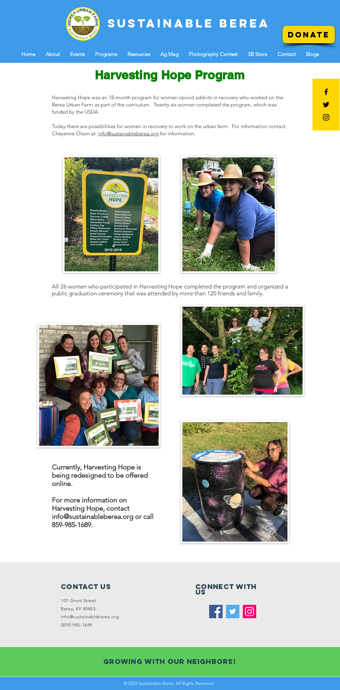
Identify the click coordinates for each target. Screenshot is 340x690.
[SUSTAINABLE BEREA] (188, 23)
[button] (53, 54)
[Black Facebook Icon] (326, 92)
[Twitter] (232, 611)
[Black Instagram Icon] (326, 117)
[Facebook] (216, 611)
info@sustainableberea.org (128, 133)
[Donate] (309, 34)
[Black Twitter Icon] (326, 104)
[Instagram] (249, 611)
